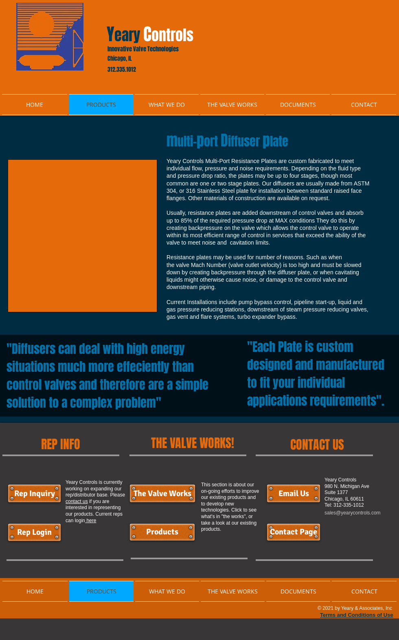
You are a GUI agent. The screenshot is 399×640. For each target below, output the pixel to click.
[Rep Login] (34, 532)
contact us (77, 501)
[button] (82, 236)
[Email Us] (293, 493)
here (90, 520)
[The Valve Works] (162, 493)
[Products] (162, 532)
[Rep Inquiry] (34, 493)
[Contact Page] (293, 532)
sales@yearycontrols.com (352, 513)
